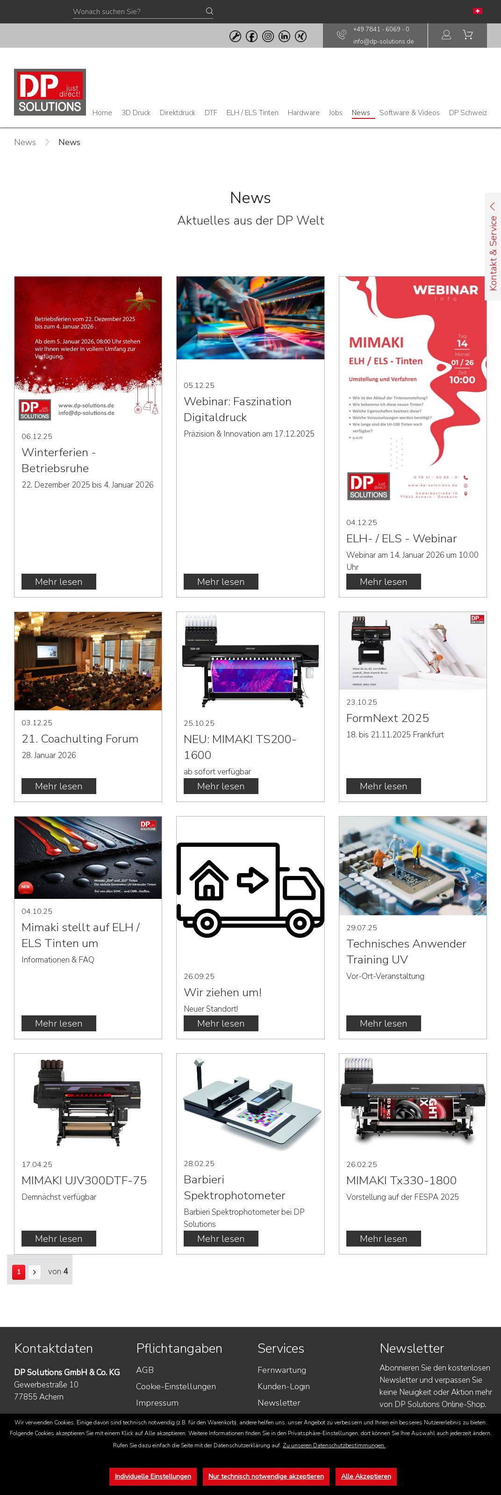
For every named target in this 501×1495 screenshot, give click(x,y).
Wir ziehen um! (223, 992)
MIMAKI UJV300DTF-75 (84, 1181)
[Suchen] (209, 12)
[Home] (102, 112)
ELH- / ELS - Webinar (401, 539)
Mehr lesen (59, 582)
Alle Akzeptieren (366, 1476)
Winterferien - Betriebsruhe (58, 460)
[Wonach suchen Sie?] (143, 12)
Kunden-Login (284, 1386)
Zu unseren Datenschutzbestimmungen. (334, 1445)
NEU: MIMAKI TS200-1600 (240, 747)
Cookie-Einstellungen (176, 1386)
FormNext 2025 (387, 718)
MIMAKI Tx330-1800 (401, 1181)
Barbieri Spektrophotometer (235, 1187)
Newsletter (279, 1402)
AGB (145, 1370)
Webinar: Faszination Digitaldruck (238, 409)
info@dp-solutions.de (383, 41)
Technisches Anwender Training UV (406, 952)
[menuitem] (446, 36)
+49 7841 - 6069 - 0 (381, 29)
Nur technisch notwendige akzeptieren (266, 1476)
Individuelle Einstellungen (153, 1476)
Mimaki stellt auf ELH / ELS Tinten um (80, 935)
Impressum (157, 1402)
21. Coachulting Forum (80, 739)
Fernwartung (282, 1370)
